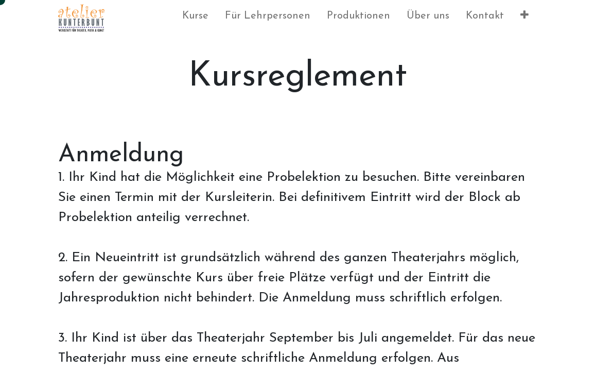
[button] (524, 18)
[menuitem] (195, 18)
